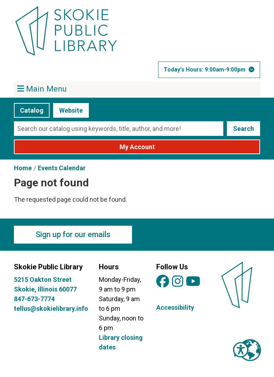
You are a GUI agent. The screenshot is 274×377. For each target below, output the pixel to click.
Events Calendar (62, 168)
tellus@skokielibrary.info (51, 308)
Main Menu (42, 88)
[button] (209, 70)
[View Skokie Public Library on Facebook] (162, 282)
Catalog (32, 110)
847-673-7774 (34, 299)
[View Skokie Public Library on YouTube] (193, 282)
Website (71, 110)
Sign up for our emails (73, 234)
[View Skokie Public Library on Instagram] (177, 282)
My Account (137, 147)
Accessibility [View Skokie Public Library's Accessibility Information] (175, 307)
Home (23, 168)
